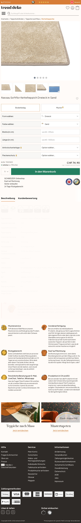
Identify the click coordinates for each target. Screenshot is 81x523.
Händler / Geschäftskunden (8, 466)
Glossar (31, 477)
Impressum (59, 481)
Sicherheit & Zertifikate (64, 465)
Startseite (4, 19)
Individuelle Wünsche (36, 464)
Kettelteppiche (48, 19)
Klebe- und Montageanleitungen (36, 459)
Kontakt (4, 451)
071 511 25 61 (6, 2)
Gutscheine (33, 455)
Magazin (31, 480)
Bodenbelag (27, 106)
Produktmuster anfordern (38, 470)
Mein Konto (32, 451)
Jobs (56, 478)
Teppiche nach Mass (32, 19)
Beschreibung (8, 198)
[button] (35, 78)
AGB (57, 475)
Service (31, 447)
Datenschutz (60, 471)
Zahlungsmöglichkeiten (64, 458)
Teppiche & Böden (17, 19)
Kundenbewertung (27, 198)
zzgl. (71, 165)
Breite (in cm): (8, 132)
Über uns (4, 458)
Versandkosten (61, 455)
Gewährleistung (61, 468)
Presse (4, 461)
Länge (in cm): (8, 140)
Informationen (62, 447)
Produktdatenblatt (31, 291)
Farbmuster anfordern (37, 467)
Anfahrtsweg (60, 451)
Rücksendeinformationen (65, 461)
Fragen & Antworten (9, 455)
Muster (64, 108)
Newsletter (32, 474)
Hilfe (3, 447)
